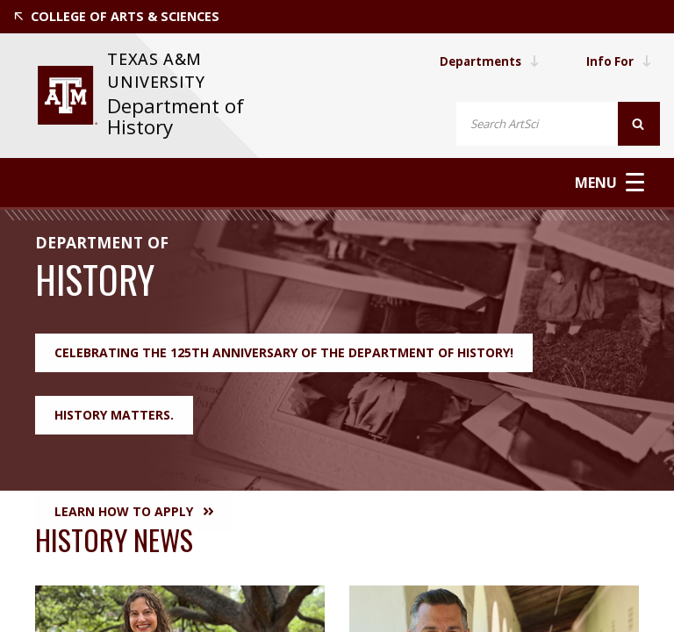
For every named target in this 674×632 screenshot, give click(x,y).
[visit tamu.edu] (67, 95)
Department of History (175, 116)
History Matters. (114, 414)
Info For (617, 61)
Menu (611, 182)
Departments (485, 61)
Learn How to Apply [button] (133, 510)
